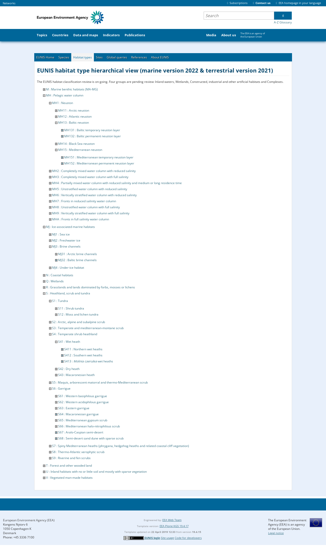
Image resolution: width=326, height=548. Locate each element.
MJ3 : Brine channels (66, 246)
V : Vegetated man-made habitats (69, 477)
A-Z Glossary (283, 22)
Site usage (167, 538)
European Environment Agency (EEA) (29, 520)
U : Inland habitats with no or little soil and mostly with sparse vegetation (96, 471)
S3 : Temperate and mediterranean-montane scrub (88, 328)
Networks (9, 3)
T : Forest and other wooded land (69, 465)
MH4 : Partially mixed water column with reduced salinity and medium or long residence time (117, 183)
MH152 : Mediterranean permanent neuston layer (99, 163)
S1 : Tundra (60, 301)
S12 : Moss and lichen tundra (78, 314)
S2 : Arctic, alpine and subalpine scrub (78, 322)
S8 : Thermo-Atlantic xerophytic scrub (78, 452)
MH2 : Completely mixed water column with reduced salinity (94, 171)
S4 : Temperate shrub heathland (74, 334)
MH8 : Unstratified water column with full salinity (86, 207)
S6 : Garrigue (61, 388)
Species (63, 57)
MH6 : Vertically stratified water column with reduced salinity (94, 195)
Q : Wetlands (55, 281)
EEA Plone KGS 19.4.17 (174, 526)
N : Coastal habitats (59, 275)
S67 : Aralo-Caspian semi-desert (80, 432)
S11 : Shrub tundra (71, 308)
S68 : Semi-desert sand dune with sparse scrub (91, 438)
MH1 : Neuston (62, 103)
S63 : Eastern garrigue (73, 408)
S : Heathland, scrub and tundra (68, 293)
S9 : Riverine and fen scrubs (71, 458)
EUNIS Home (45, 57)
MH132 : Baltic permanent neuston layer (92, 136)
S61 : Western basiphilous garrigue (82, 396)
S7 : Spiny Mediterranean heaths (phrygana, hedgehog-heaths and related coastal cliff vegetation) (120, 446)
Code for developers (188, 538)
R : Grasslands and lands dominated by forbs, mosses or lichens (90, 287)
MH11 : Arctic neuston (73, 110)
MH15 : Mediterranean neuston (80, 150)
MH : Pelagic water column (64, 95)
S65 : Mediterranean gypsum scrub (82, 420)
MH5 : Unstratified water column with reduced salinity (89, 189)
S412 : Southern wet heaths (83, 355)
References (139, 57)
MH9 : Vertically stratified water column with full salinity (90, 213)
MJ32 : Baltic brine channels (77, 260)
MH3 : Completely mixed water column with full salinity (90, 177)
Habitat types (82, 57)
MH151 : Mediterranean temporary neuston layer (98, 157)
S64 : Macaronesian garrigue (78, 414)
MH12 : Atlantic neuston (75, 116)
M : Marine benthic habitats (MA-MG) (72, 89)
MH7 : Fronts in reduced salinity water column (84, 201)
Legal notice (276, 533)
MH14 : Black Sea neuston (76, 144)
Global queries (117, 57)
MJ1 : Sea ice (61, 234)
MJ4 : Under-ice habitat (68, 267)
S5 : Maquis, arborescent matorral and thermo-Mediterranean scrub (100, 382)
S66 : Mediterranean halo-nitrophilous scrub (89, 426)
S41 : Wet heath (69, 341)
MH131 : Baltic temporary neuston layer (92, 130)
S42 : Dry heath (69, 369)
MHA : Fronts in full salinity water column (80, 219)
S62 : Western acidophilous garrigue (83, 402)
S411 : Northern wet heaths (83, 349)
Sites (99, 57)
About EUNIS (160, 57)
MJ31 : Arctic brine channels (77, 254)
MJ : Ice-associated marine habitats (70, 227)
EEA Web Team (172, 520)
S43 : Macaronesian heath (76, 375)
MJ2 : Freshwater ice (66, 240)
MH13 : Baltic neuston (73, 122)
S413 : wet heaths (88, 361)
